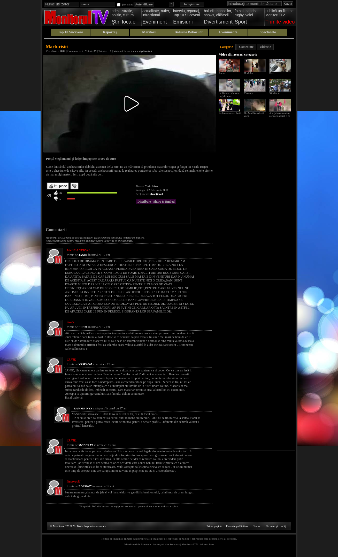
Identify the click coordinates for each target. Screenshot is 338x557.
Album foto (207, 544)
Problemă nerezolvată (230, 113)
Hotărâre (248, 73)
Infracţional (156, 193)
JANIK (83, 254)
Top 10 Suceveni (70, 32)
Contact (257, 526)
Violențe (248, 93)
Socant (222, 73)
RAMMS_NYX (83, 408)
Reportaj (110, 32)
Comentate (246, 47)
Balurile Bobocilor (188, 32)
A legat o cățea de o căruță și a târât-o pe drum (279, 116)
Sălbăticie (274, 93)
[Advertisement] (129, 216)
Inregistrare (192, 4)
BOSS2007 (85, 486)
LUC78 (83, 327)
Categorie (226, 47)
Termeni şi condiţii (276, 526)
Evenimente (228, 32)
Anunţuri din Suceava (166, 544)
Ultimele (265, 47)
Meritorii (149, 32)
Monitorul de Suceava (137, 544)
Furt (271, 73)
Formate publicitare (237, 526)
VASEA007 (85, 364)
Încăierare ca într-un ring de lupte (229, 94)
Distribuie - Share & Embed (156, 201)
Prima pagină (213, 526)
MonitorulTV (190, 544)
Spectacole (267, 32)
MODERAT (86, 445)
